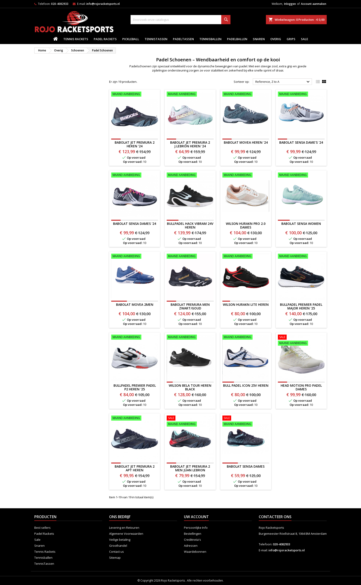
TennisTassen (156, 39)
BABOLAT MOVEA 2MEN (134, 304)
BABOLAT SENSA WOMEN (301, 223)
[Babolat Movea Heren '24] (245, 95)
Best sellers (42, 528)
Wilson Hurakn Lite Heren (246, 304)
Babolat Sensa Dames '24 (134, 223)
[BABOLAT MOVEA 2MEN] (134, 257)
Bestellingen (192, 534)
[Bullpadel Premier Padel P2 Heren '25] (134, 338)
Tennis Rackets (75, 39)
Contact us (116, 551)
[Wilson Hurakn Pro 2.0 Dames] (245, 175)
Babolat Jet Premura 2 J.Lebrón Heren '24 (190, 144)
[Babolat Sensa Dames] (245, 422)
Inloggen (290, 4)
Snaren (259, 39)
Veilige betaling (119, 539)
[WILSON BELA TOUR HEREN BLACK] (190, 338)
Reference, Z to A (283, 82)
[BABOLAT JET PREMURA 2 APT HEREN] (134, 419)
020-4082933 (59, 4)
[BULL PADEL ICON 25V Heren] (245, 338)
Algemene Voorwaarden (126, 534)
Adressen (191, 545)
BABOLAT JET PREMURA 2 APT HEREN (134, 468)
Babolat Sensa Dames (246, 466)
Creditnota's (192, 539)
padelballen (237, 39)
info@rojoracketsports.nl (103, 4)
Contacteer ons (275, 516)
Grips (291, 39)
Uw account (196, 516)
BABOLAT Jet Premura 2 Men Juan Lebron (190, 468)
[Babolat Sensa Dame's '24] (301, 95)
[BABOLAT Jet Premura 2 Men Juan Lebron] (190, 422)
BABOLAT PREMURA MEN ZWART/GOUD (190, 306)
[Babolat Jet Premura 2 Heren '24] (134, 95)
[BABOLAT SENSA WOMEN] (301, 175)
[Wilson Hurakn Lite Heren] (245, 257)
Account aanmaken (313, 4)
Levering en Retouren (124, 528)
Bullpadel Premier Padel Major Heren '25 (301, 306)
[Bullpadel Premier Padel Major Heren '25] (301, 257)
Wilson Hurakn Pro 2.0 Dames (245, 225)
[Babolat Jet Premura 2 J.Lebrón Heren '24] (190, 95)
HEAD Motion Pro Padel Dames (301, 387)
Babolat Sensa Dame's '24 (301, 142)
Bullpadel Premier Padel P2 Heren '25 (135, 387)
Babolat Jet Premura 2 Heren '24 (134, 144)
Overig (275, 39)
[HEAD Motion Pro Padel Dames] (301, 341)
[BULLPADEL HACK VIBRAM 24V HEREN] (190, 175)
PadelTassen (183, 39)
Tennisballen (210, 39)
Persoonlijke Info (196, 528)
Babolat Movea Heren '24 (246, 142)
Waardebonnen (195, 551)
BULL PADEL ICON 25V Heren (245, 385)
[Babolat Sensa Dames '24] (134, 175)
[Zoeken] (180, 19)
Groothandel (118, 545)
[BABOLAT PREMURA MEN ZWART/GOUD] (190, 257)
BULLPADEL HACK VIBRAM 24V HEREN (190, 225)
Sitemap (115, 557)
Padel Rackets (105, 39)
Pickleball (130, 39)
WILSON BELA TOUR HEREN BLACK (190, 387)
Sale (304, 39)
